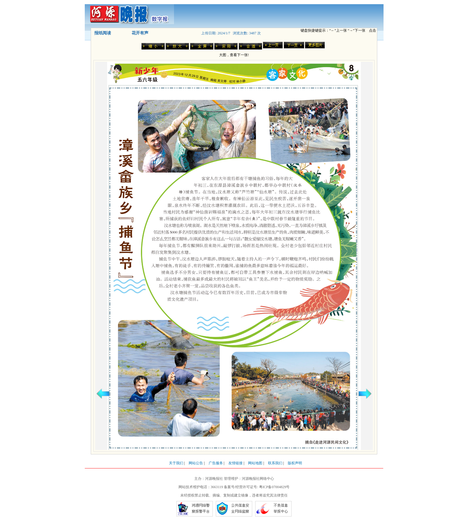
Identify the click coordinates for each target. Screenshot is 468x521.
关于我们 (176, 463)
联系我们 (275, 463)
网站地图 (255, 463)
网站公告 (196, 463)
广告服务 (216, 463)
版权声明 (295, 463)
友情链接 (235, 463)
